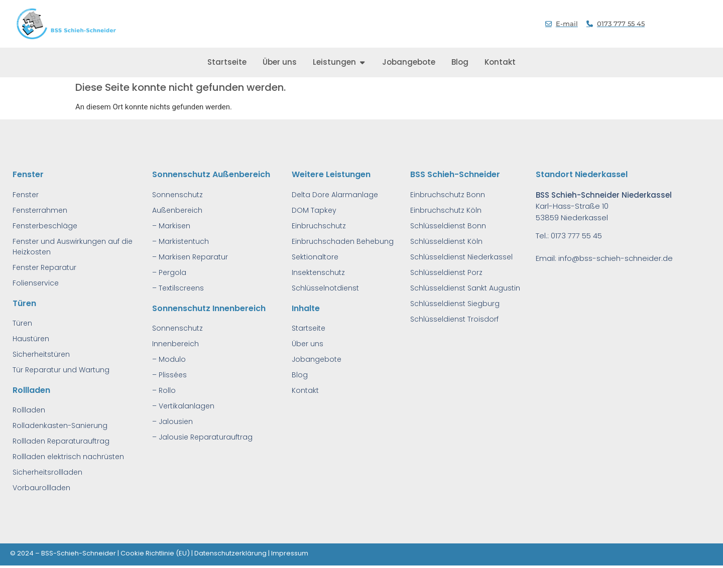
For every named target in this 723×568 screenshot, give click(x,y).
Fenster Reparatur (44, 267)
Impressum (289, 553)
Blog (300, 375)
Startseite (308, 328)
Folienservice (36, 283)
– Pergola (169, 272)
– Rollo (164, 390)
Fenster (26, 195)
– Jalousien (172, 421)
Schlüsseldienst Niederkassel (461, 257)
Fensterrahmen (40, 210)
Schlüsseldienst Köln (446, 241)
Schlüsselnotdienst (325, 288)
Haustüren (31, 339)
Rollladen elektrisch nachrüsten (68, 457)
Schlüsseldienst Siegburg (455, 304)
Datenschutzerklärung (230, 553)
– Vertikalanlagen (183, 406)
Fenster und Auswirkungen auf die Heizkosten (73, 246)
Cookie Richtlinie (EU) (155, 553)
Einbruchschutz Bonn (447, 195)
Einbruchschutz (319, 226)
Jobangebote (316, 359)
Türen (22, 323)
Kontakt (305, 390)
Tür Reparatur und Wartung (61, 370)
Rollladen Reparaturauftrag (61, 441)
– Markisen (171, 226)
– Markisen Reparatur (190, 257)
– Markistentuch (180, 241)
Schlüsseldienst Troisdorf (454, 319)
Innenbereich (175, 344)
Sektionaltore (315, 257)
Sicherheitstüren (41, 354)
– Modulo (169, 359)
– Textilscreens (178, 288)
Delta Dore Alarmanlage (335, 195)
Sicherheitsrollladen (47, 472)
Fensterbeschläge (45, 226)
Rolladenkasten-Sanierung (60, 425)
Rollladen (29, 410)
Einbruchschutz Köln (445, 210)
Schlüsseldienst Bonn (448, 226)
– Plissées (169, 375)
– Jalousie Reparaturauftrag (202, 437)
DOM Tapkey (314, 210)
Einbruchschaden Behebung (343, 241)
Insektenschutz (318, 272)
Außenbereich (177, 210)
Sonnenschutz (177, 195)
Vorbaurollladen (41, 488)
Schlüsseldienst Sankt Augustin (465, 288)
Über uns (307, 344)
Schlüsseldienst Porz (446, 272)
